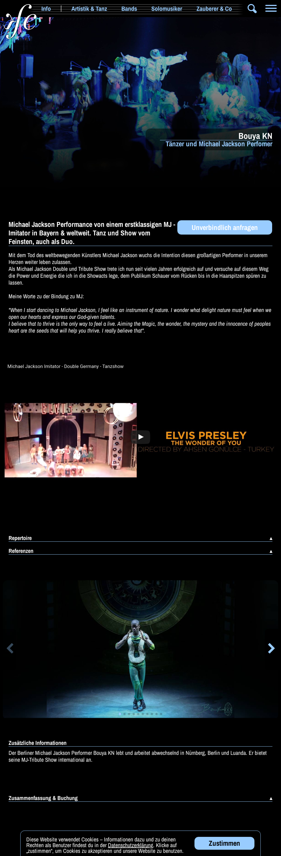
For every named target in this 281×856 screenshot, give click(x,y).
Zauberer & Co (214, 8)
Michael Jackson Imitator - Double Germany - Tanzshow (65, 366)
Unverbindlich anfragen (225, 227)
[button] (9, 649)
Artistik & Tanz (89, 8)
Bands (129, 8)
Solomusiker (166, 8)
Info (46, 8)
